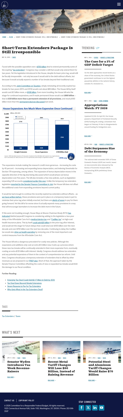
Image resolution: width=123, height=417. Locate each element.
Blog (18, 358)
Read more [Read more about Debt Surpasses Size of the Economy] (87, 182)
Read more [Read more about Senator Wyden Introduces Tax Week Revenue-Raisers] (10, 377)
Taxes (18, 316)
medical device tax (39, 219)
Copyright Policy (26, 400)
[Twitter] (88, 408)
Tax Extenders (8, 316)
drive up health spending (24, 232)
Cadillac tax (56, 219)
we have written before (11, 197)
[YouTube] (101, 408)
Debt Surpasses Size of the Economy (99, 150)
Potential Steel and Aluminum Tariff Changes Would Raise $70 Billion (100, 368)
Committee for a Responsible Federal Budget (4, 4)
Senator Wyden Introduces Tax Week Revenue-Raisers (18, 366)
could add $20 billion (41, 222)
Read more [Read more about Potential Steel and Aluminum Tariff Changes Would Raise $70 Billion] (91, 380)
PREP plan (33, 261)
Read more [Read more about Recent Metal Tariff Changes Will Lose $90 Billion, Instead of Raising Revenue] (51, 380)
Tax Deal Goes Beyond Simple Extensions (24, 283)
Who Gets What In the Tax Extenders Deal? (25, 289)
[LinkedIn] (95, 408)
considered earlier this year (34, 181)
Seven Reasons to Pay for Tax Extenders (24, 286)
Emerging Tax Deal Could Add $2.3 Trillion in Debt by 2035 (31, 280)
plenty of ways (58, 200)
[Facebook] (81, 408)
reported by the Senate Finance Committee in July (32, 184)
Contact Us (9, 400)
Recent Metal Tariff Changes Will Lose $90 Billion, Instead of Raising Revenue (61, 368)
